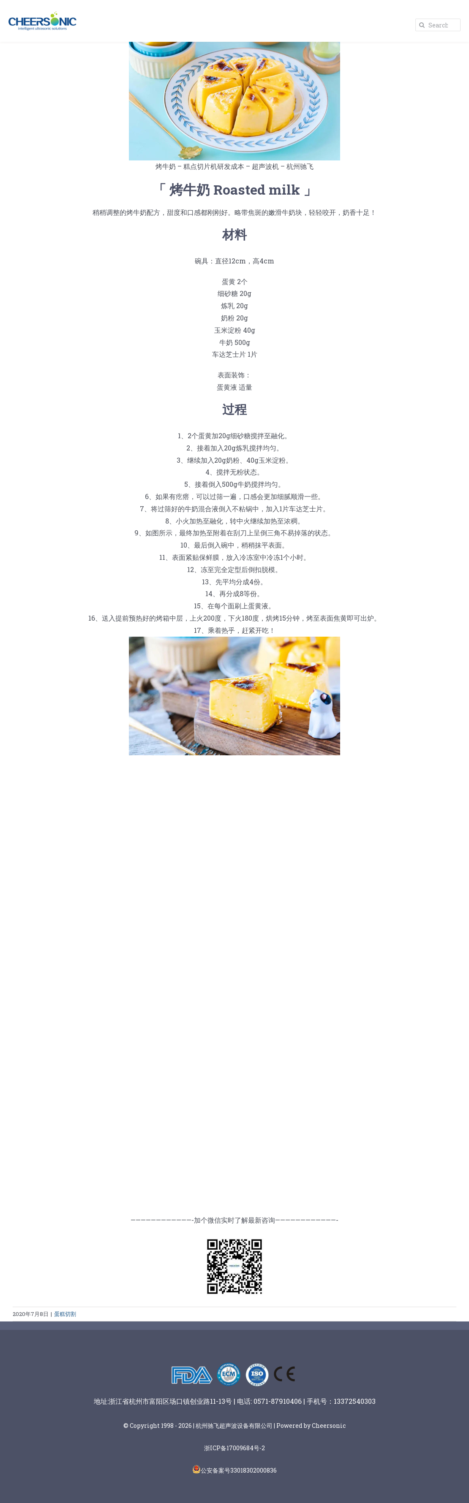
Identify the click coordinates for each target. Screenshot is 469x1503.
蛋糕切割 (65, 1314)
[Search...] (438, 25)
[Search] (421, 25)
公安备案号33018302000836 (239, 1470)
